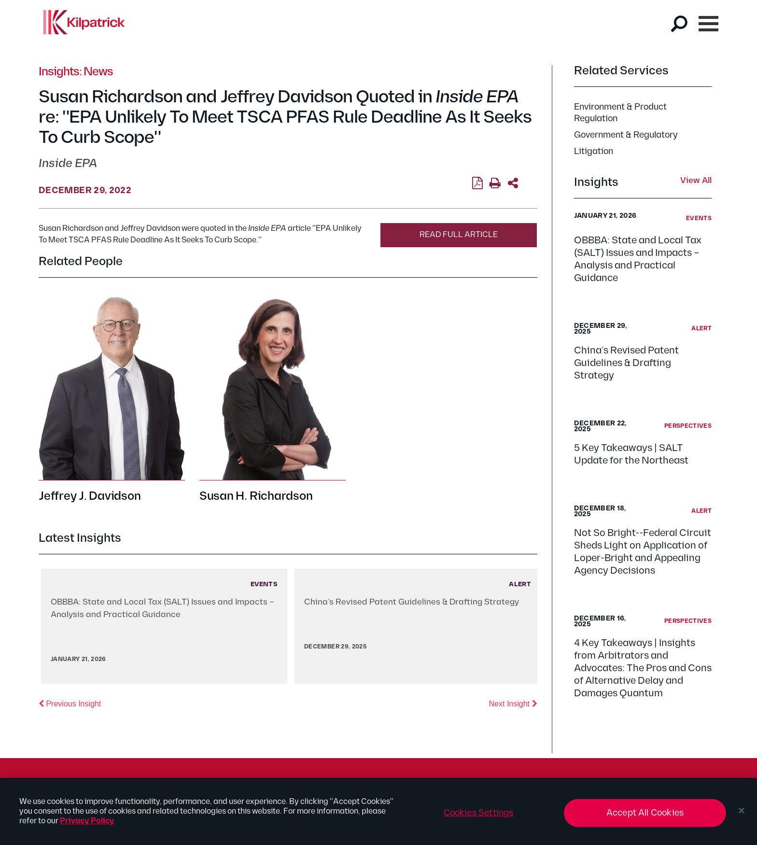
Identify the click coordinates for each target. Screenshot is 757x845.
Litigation (593, 151)
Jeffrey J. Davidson (89, 496)
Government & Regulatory (626, 135)
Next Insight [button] (513, 703)
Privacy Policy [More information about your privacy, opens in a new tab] (87, 824)
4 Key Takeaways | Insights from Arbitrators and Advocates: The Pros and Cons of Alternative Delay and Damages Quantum (643, 668)
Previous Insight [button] (70, 703)
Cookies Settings (479, 816)
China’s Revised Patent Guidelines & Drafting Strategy (626, 363)
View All (696, 181)
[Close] (741, 814)
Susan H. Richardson (255, 496)
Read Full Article (459, 234)
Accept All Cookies (645, 816)
